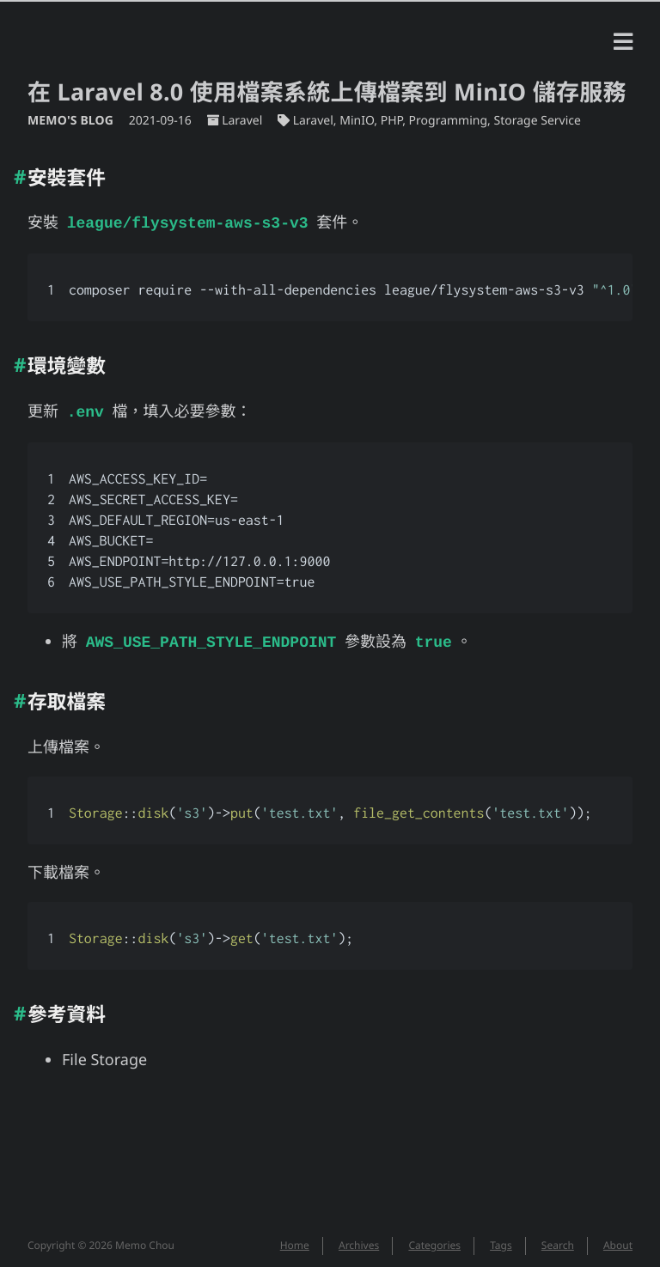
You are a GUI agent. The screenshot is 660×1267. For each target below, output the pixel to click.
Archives (359, 1240)
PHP (392, 121)
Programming (448, 121)
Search (557, 1240)
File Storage (104, 1055)
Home (294, 1240)
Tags (501, 1240)
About (617, 1240)
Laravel (242, 121)
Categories (434, 1240)
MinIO (356, 121)
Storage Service (536, 121)
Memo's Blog (72, 121)
